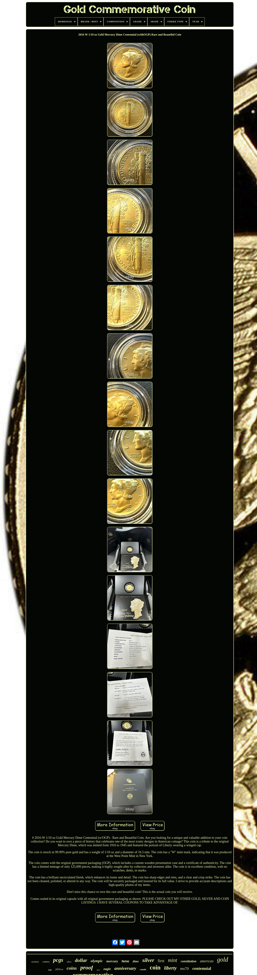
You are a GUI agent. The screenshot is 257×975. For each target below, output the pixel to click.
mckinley (35, 962)
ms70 (184, 968)
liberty (170, 968)
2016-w (59, 969)
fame (125, 961)
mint (172, 960)
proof (86, 967)
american (207, 961)
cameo (45, 961)
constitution (188, 961)
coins (72, 968)
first (161, 961)
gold (222, 959)
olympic (97, 961)
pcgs (58, 960)
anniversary (125, 968)
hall (50, 970)
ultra (69, 961)
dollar (81, 960)
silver (148, 960)
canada (143, 969)
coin (155, 967)
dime (136, 961)
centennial (201, 968)
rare (98, 970)
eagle (107, 969)
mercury (112, 961)
